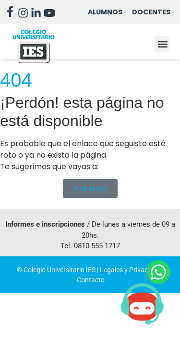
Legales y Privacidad (130, 270)
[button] (162, 44)
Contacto (91, 280)
